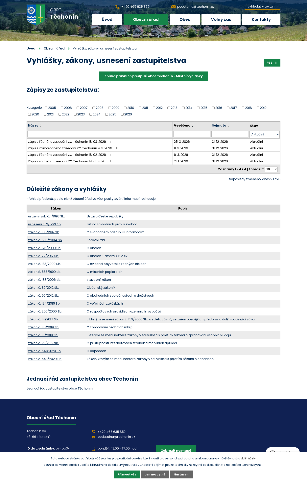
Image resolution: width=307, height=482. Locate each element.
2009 (115, 108)
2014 (188, 108)
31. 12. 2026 (220, 141)
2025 (112, 114)
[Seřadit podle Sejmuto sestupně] (228, 126)
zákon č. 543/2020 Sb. (45, 358)
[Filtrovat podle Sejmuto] (229, 134)
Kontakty (261, 19)
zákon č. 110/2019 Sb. (43, 327)
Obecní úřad (146, 19)
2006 (68, 108)
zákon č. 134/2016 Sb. (44, 303)
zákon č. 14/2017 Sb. (43, 319)
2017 (233, 108)
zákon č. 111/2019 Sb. (43, 334)
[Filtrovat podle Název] (99, 134)
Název (33, 125)
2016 (218, 108)
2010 (130, 108)
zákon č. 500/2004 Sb (45, 239)
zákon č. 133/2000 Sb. (44, 263)
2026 (128, 114)
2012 (159, 108)
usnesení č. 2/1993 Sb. (44, 224)
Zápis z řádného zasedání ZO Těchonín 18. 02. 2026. (70, 154)
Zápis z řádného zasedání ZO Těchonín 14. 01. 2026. (70, 161)
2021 (50, 114)
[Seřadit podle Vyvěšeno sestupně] (192, 126)
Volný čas (221, 19)
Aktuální (256, 141)
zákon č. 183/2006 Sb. (44, 279)
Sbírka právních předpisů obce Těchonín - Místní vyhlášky (154, 76)
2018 (248, 108)
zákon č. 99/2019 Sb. (43, 342)
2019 (263, 108)
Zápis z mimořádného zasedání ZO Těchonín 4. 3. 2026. (73, 148)
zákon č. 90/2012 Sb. (43, 295)
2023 (81, 114)
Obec (184, 19)
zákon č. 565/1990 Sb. (44, 271)
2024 (97, 114)
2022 (65, 114)
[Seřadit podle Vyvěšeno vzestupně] (192, 125)
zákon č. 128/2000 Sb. (44, 247)
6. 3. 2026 (181, 154)
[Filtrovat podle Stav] (264, 134)
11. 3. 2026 (181, 148)
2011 (145, 108)
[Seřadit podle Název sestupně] (40, 126)
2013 (174, 108)
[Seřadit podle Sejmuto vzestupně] (228, 125)
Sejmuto (219, 125)
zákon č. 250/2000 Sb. (45, 311)
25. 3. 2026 (182, 141)
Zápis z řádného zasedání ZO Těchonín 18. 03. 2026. (70, 141)
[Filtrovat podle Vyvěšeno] (191, 134)
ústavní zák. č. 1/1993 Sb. (46, 216)
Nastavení (182, 474)
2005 (52, 108)
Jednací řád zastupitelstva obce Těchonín (60, 388)
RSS (272, 62)
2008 (100, 108)
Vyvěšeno (182, 125)
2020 (35, 114)
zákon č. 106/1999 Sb (43, 232)
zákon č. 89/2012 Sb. (43, 287)
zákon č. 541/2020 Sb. (44, 350)
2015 (204, 108)
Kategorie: (34, 107)
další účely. (248, 458)
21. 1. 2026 (181, 161)
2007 (84, 108)
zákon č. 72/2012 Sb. (43, 255)
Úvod (107, 19)
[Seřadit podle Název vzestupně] (40, 125)
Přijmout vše (126, 474)
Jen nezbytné (155, 474)
